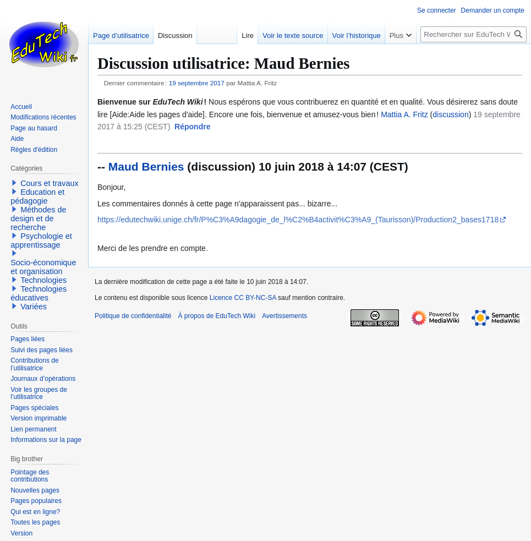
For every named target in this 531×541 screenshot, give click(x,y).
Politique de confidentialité (133, 316)
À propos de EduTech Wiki (216, 316)
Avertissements (284, 316)
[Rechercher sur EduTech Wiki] (473, 34)
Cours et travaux (49, 183)
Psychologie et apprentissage (41, 240)
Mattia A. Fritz (404, 114)
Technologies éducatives (38, 293)
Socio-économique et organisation (43, 267)
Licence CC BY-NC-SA (243, 298)
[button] (192, 127)
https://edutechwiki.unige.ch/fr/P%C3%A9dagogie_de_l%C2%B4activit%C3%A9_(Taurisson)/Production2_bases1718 (298, 219)
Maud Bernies (146, 166)
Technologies (43, 280)
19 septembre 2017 (197, 82)
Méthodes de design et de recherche (38, 218)
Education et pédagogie (37, 196)
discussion (450, 114)
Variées (33, 306)
